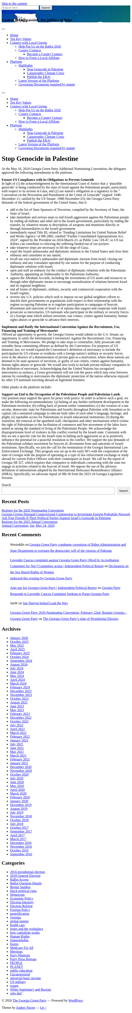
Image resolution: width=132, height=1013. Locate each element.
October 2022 (19, 721)
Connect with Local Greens (28, 42)
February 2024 (20, 687)
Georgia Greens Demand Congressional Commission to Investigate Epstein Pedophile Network (66, 514)
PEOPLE (16, 963)
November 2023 (21, 695)
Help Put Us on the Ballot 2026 (40, 46)
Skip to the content (14, 3)
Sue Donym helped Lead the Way (45, 603)
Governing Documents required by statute (47, 84)
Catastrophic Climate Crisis (45, 73)
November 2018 (21, 816)
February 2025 (20, 653)
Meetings (16, 951)
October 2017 (19, 827)
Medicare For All (21, 948)
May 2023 (17, 710)
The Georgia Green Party (19, 11)
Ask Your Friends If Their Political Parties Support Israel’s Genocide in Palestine (56, 518)
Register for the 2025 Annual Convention (29, 522)
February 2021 (20, 759)
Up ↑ (43, 1007)
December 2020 (21, 767)
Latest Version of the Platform (39, 80)
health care (17, 925)
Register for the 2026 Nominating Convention (33, 510)
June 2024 (17, 672)
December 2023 (21, 691)
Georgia (15, 917)
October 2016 (19, 850)
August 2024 (18, 664)
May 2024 (17, 676)
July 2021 (16, 744)
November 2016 (21, 846)
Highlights (26, 65)
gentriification (19, 913)
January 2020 (19, 801)
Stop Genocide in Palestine (45, 69)
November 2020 (21, 771)
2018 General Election (25, 875)
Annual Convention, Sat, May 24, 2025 (28, 525)
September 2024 (21, 660)
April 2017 (17, 835)
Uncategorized (20, 974)
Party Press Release (23, 959)
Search (6, 485)
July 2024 (16, 668)
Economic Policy (21, 898)
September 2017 (21, 831)
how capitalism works (25, 932)
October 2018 (19, 820)
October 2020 (19, 774)
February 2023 (20, 714)
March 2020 (18, 793)
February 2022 (20, 736)
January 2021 (19, 763)
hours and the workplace (26, 929)
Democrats (17, 894)
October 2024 (19, 657)
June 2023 (17, 706)
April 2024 (17, 679)
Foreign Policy (20, 910)
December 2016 (21, 843)
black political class (23, 891)
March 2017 (18, 839)
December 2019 (21, 805)
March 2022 (18, 733)
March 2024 (18, 683)
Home (14, 35)
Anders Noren (25, 1007)
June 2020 (17, 782)
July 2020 (16, 778)
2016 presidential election (27, 872)
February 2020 (20, 797)
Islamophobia (19, 940)
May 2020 (17, 786)
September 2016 (21, 854)
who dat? (16, 993)
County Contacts (30, 50)
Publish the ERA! (39, 77)
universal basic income (25, 978)
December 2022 (21, 717)
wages (14, 985)
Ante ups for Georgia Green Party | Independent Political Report (53, 588)
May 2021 (17, 752)
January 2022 (19, 740)
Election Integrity (22, 902)
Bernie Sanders (20, 887)
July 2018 (16, 824)
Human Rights (20, 936)
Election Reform (21, 906)
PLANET (16, 967)
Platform (16, 61)
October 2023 (19, 698)
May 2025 (17, 645)
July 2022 (16, 725)
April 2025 (17, 649)
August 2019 (18, 808)
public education (21, 970)
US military (18, 982)
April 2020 (17, 789)
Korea (14, 944)
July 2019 (16, 812)
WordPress (75, 1000)
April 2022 (17, 729)
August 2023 (18, 702)
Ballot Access (19, 879)
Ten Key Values (20, 39)
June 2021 (17, 748)
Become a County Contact (44, 54)
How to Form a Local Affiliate (39, 58)
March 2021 (18, 755)
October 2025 (19, 642)
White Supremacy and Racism (30, 989)
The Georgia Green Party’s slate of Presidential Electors (80, 619)
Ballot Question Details (26, 883)
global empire (19, 921)
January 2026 (19, 638)
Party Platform (20, 955)
